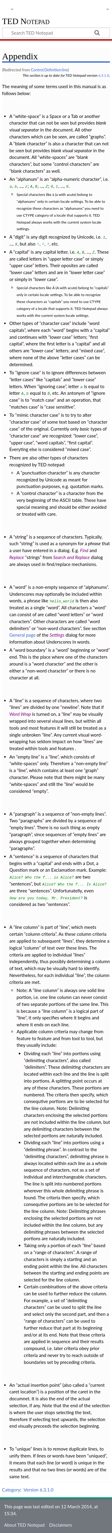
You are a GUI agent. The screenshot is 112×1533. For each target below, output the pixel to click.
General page (22, 635)
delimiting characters (46, 1060)
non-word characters (59, 628)
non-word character (47, 670)
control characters (72, 164)
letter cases (73, 357)
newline (70, 707)
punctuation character (44, 472)
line (18, 700)
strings (33, 557)
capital (21, 252)
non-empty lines (88, 814)
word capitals (50, 442)
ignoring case (52, 386)
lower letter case (87, 272)
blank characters (27, 171)
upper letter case (66, 258)
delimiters (35, 1067)
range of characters (54, 1252)
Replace (16, 557)
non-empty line (91, 763)
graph (91, 770)
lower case (21, 272)
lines (15, 707)
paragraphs (31, 820)
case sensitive (59, 407)
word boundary (30, 650)
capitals (102, 288)
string (20, 536)
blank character (30, 143)
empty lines (22, 827)
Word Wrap (20, 714)
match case (43, 400)
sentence (24, 856)
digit (19, 237)
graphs (97, 136)
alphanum (27, 179)
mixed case (92, 350)
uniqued (97, 1455)
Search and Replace (71, 557)
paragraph (25, 814)
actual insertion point (39, 1385)
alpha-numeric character (75, 179)
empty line (28, 756)
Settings (57, 635)
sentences (20, 883)
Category (11, 1489)
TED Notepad (26, 21)
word (58, 330)
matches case (24, 407)
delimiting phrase (42, 1149)
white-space (27, 116)
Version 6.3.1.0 (38, 1489)
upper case (22, 265)
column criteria (40, 934)
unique (23, 1448)
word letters (71, 614)
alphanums (26, 201)
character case (55, 323)
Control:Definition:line (49, 69)
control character (39, 493)
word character (49, 663)
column (31, 947)
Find (84, 550)
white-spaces (52, 157)
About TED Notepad (24, 1525)
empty (40, 791)
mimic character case (37, 415)
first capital (80, 442)
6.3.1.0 (103, 75)
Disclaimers (60, 1525)
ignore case (28, 372)
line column (26, 927)
